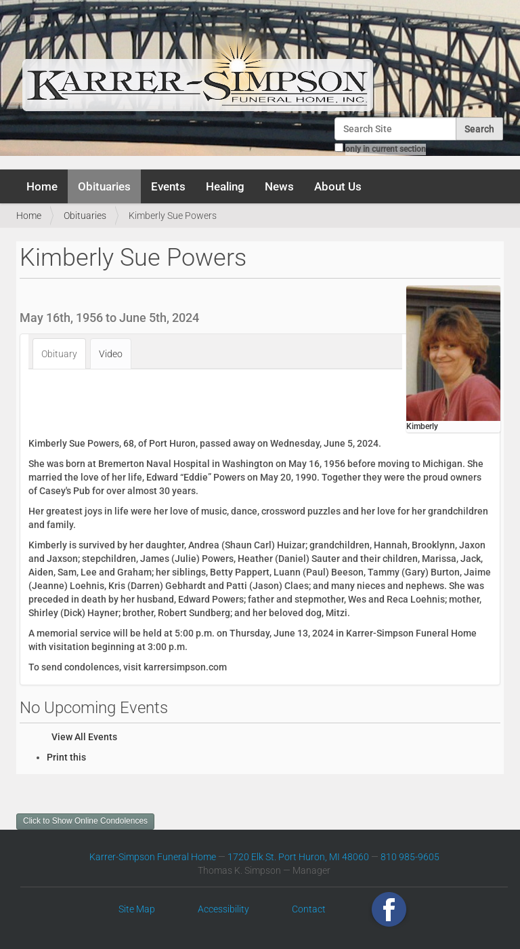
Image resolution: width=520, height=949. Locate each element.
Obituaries (104, 186)
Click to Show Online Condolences (85, 821)
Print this (66, 757)
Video (111, 353)
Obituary (59, 353)
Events (168, 186)
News (279, 186)
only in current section (385, 149)
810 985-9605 (410, 856)
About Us (338, 186)
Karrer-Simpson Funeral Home (152, 856)
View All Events (84, 736)
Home (42, 186)
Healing (225, 186)
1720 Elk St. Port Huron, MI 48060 (298, 856)
